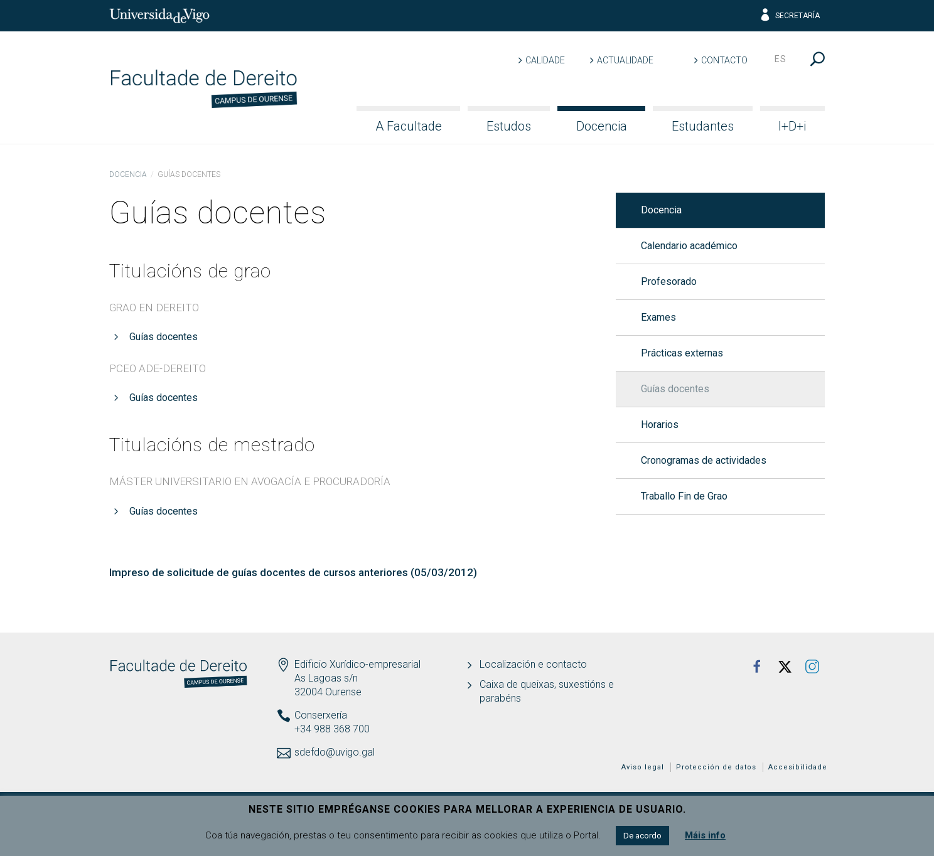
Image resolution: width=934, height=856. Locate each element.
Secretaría (789, 15)
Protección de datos (716, 767)
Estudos (508, 126)
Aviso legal (642, 767)
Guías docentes (163, 337)
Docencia (601, 126)
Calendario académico (689, 246)
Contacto (724, 60)
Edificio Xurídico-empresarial (357, 664)
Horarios (660, 425)
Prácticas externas (682, 353)
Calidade (545, 60)
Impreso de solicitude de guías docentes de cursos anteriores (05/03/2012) (293, 572)
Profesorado (669, 281)
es (780, 59)
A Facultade (408, 126)
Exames (658, 317)
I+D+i (792, 126)
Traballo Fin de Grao (684, 496)
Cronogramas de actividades (703, 460)
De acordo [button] (642, 835)
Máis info (705, 835)
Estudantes (703, 126)
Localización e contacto (533, 664)
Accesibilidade (797, 767)
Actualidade (625, 60)
